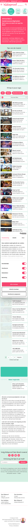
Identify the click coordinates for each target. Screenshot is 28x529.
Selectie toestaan (14, 289)
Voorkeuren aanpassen (14, 294)
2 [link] (8, 357)
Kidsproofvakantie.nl (19, 502)
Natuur (8, 93)
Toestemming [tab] (5, 237)
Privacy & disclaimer (14, 525)
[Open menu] (1, 4)
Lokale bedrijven (5, 502)
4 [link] (14, 357)
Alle (3, 93)
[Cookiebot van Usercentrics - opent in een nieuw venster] (20, 234)
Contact (16, 496)
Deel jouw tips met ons (19, 497)
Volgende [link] (19, 357)
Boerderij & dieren (17, 93)
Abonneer (23, 462)
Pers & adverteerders (6, 503)
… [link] (11, 357)
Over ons (3, 496)
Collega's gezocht (5, 497)
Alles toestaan (14, 284)
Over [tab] (23, 237)
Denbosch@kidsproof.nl (14, 524)
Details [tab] (14, 237)
